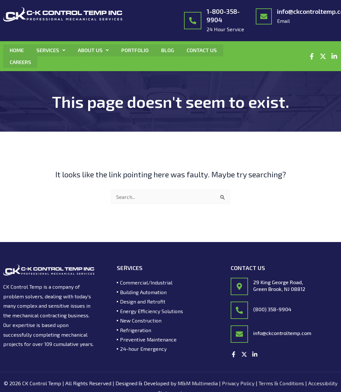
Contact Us (203, 50)
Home (17, 50)
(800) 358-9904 (272, 309)
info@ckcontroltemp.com (282, 333)
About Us (93, 50)
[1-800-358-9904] (192, 20)
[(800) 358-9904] (239, 310)
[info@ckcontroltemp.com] (264, 16)
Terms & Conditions (281, 383)
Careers (20, 62)
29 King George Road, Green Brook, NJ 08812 (279, 284)
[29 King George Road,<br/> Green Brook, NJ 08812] (239, 286)
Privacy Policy (238, 383)
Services (51, 50)
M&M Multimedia (197, 383)
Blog (168, 50)
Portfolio (136, 50)
